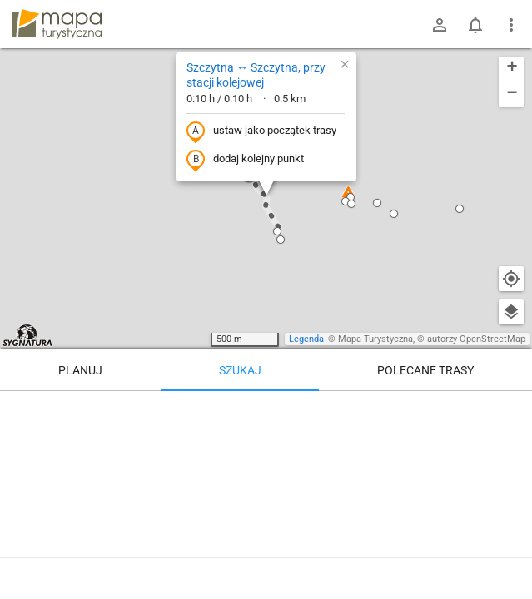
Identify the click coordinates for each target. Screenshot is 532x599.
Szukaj (240, 370)
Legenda (306, 339)
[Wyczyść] (511, 409)
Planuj (80, 370)
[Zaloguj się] (439, 25)
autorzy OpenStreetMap (476, 339)
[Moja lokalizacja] (511, 278)
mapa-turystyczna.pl (56, 24)
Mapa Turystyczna (375, 339)
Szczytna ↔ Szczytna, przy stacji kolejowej (256, 75)
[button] (350, 197)
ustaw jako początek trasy (261, 131)
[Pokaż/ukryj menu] (511, 25)
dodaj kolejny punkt (245, 160)
